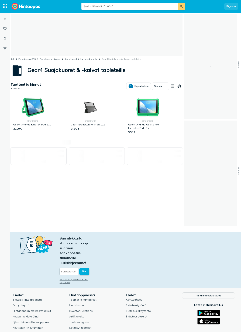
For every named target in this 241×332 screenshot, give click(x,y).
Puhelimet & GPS (27, 59)
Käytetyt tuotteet (80, 302)
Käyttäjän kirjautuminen (28, 302)
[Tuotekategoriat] (5, 6)
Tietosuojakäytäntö (138, 286)
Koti (13, 59)
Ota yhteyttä (21, 280)
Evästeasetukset (136, 291)
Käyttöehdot (134, 274)
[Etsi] (181, 6)
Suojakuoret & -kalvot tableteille (81, 59)
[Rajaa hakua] (4, 48)
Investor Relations (81, 286)
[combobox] (129, 6)
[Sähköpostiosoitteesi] (83, 247)
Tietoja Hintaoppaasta (27, 274)
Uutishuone (76, 280)
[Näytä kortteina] (172, 86)
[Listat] (4, 28)
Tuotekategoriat (79, 297)
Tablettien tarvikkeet (50, 59)
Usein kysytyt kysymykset (30, 308)
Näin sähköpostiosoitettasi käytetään (79, 255)
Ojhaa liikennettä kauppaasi (31, 297)
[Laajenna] (4, 18)
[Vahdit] (4, 38)
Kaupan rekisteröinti (26, 291)
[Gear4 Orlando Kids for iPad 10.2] (33, 115)
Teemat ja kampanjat (83, 274)
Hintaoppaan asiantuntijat (86, 308)
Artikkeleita (76, 291)
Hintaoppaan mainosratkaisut (32, 286)
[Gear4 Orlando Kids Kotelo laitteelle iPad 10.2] (147, 115)
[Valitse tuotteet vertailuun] (179, 86)
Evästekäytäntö (136, 280)
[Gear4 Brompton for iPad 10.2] (90, 115)
